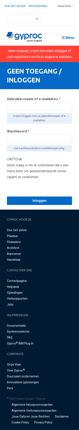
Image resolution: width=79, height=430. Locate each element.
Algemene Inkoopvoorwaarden (32, 404)
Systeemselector (18, 331)
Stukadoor (14, 242)
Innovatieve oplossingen (23, 382)
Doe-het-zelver (15, 6)
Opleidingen (15, 292)
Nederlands (64, 6)
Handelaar (14, 259)
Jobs (10, 304)
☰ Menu (68, 38)
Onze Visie (14, 364)
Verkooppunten (17, 298)
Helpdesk (13, 286)
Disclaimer (62, 416)
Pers (10, 388)
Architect (13, 248)
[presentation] (39, 188)
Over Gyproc (16, 370)
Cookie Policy (20, 422)
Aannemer (14, 253)
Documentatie (16, 325)
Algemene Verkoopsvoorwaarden (34, 410)
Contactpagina (17, 281)
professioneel (38, 6)
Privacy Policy (43, 422)
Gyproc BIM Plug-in (20, 343)
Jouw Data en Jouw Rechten (31, 416)
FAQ (9, 337)
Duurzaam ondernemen (23, 376)
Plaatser (12, 236)
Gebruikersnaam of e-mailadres (33, 99)
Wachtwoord (18, 131)
